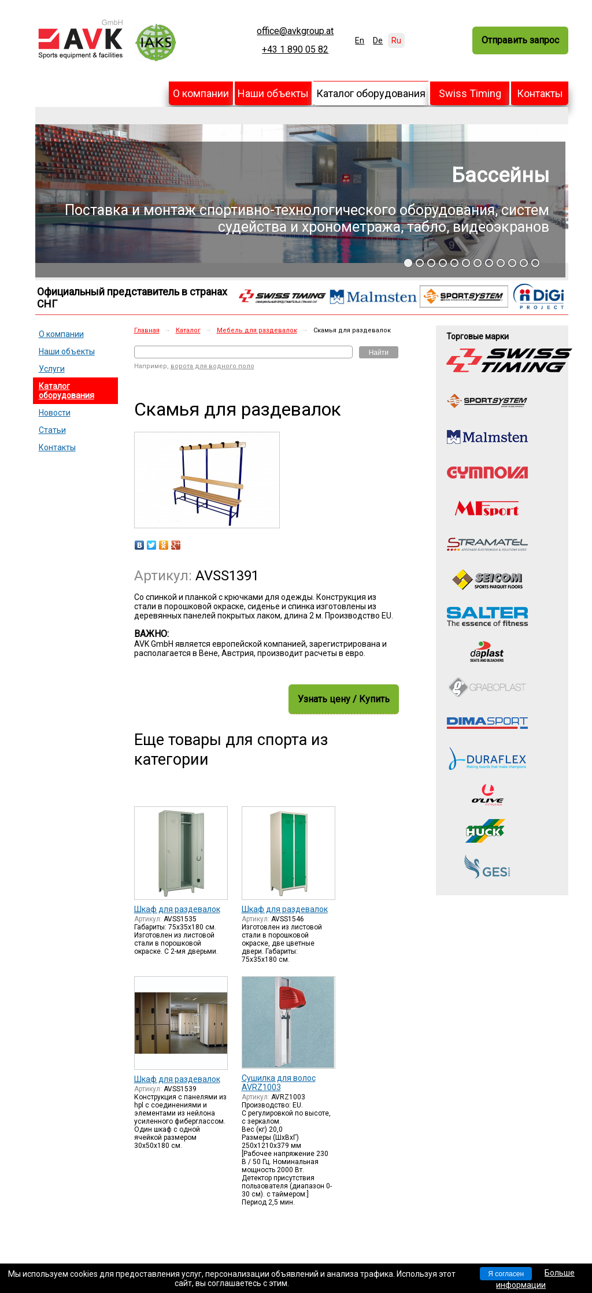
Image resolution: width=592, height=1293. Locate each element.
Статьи (52, 430)
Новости (55, 412)
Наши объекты (273, 93)
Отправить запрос (520, 40)
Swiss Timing (470, 93)
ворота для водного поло (212, 366)
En (359, 40)
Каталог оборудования (371, 93)
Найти (378, 353)
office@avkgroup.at (295, 31)
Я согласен (506, 1274)
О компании (201, 93)
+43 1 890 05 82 (295, 49)
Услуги (52, 368)
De (378, 40)
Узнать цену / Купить (344, 699)
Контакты (540, 93)
